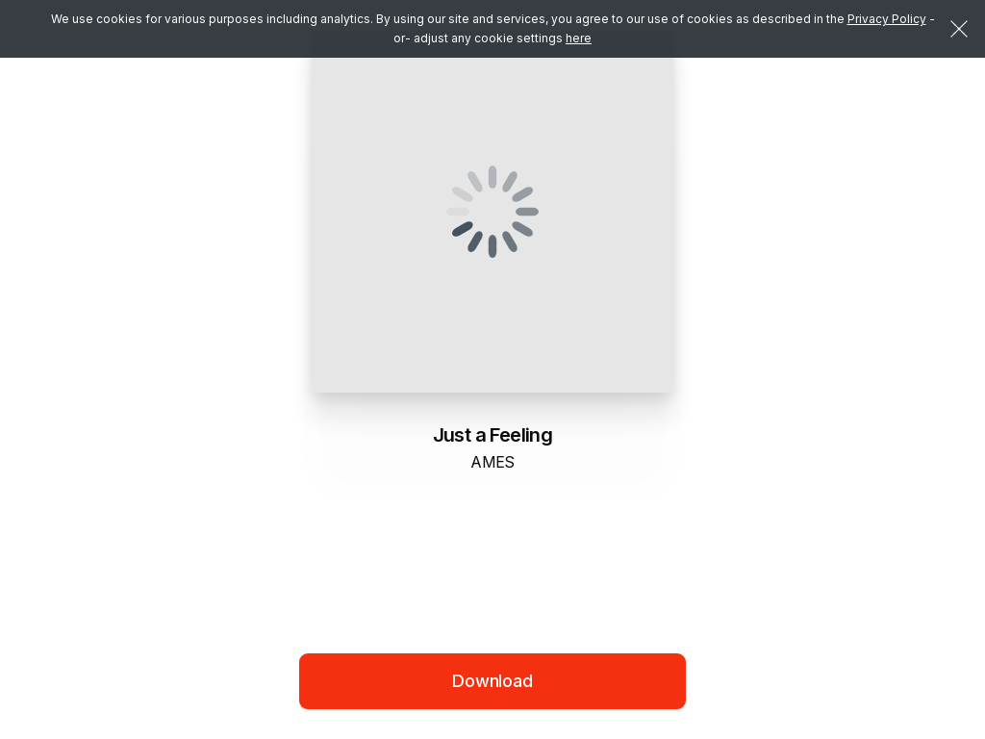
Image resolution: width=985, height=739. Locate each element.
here (579, 38)
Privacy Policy (886, 19)
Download (492, 681)
